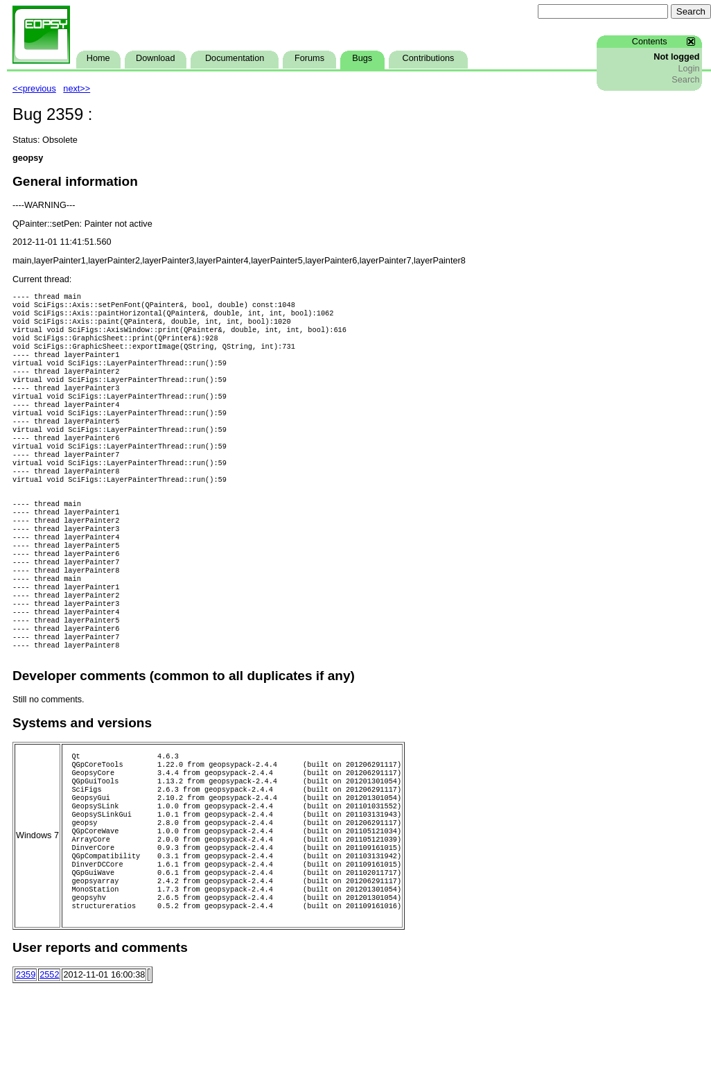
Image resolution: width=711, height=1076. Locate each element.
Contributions (429, 58)
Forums (309, 58)
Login (688, 68)
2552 (49, 1062)
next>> (76, 89)
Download (155, 58)
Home (98, 58)
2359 (25, 1062)
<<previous (34, 89)
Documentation (234, 58)
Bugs (362, 58)
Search (685, 80)
